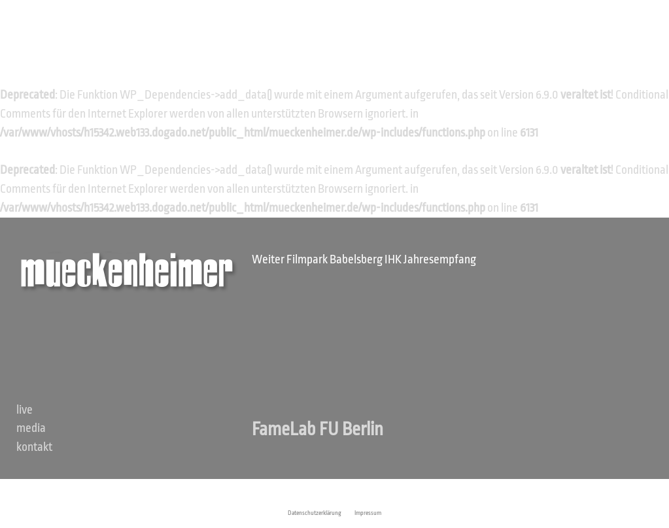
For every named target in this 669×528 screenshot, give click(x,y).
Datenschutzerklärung (314, 513)
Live (24, 409)
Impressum (367, 513)
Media (31, 428)
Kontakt (34, 447)
